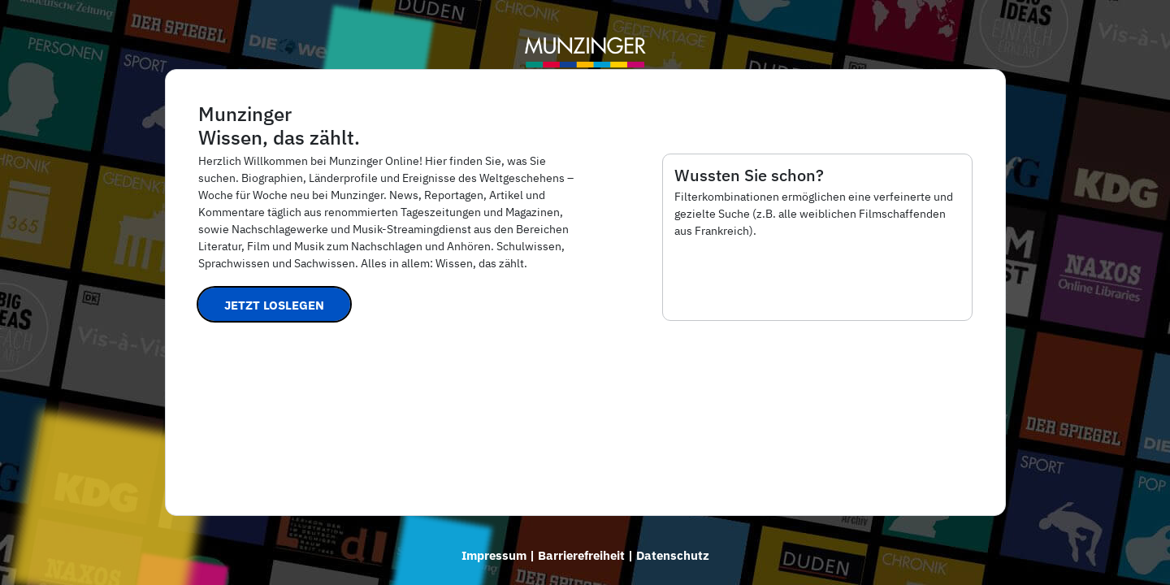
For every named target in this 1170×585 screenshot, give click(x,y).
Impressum (494, 555)
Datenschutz (672, 555)
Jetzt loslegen (274, 305)
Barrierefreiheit (581, 555)
